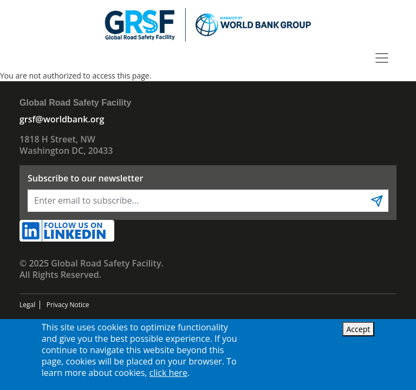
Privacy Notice (68, 304)
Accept (358, 329)
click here (168, 373)
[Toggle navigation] (381, 58)
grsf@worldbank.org (62, 119)
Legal (27, 304)
